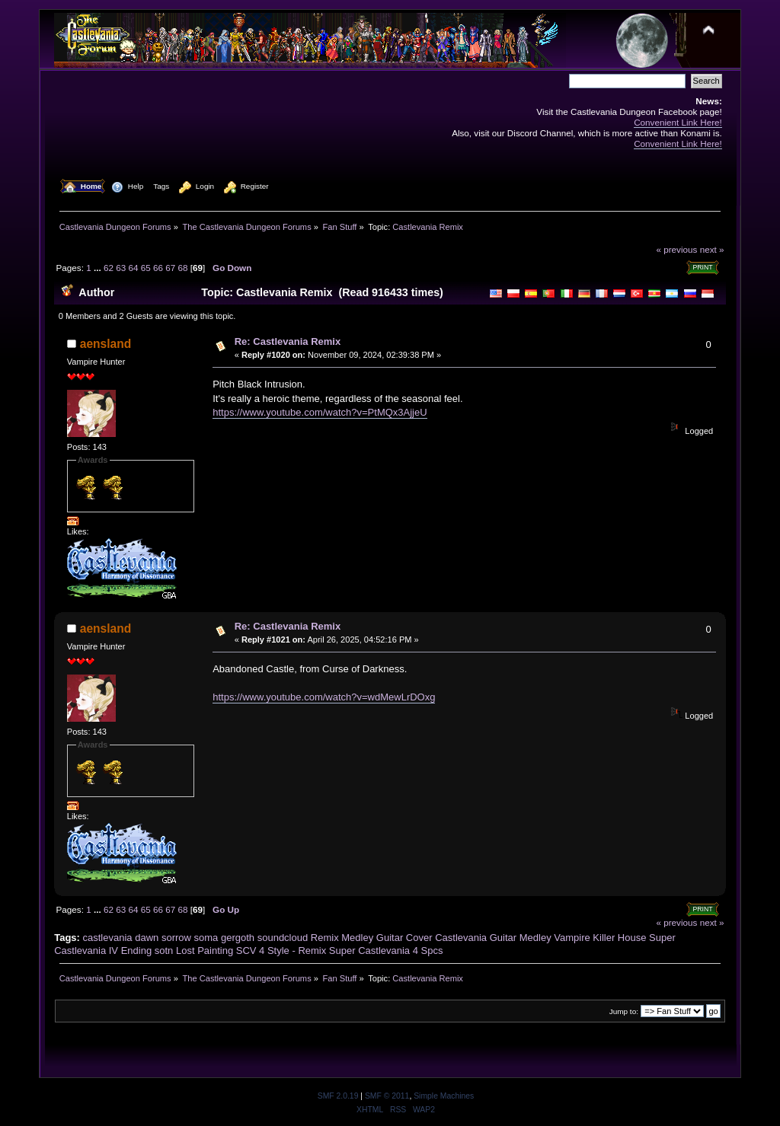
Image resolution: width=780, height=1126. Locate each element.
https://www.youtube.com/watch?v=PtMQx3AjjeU (320, 412)
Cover (419, 937)
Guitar (389, 937)
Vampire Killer (584, 937)
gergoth (237, 937)
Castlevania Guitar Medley (493, 937)
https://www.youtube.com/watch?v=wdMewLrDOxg (324, 697)
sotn (164, 950)
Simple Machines (444, 1096)
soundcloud (282, 937)
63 (121, 268)
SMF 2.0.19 (338, 1096)
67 (170, 268)
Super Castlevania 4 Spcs (386, 950)
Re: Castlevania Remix (287, 341)
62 (108, 268)
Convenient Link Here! (678, 122)
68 (183, 268)
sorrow (176, 937)
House (632, 937)
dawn (146, 937)
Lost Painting (204, 950)
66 (158, 268)
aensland (106, 343)
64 (133, 268)
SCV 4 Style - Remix (281, 950)
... (99, 268)
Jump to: (623, 1011)
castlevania (108, 937)
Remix (325, 937)
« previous (676, 249)
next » (712, 249)
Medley (357, 937)
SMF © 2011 (387, 1096)
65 (146, 268)
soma (206, 937)
